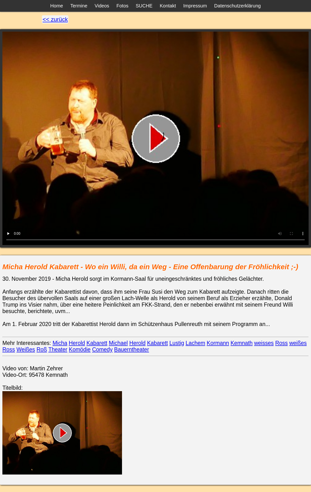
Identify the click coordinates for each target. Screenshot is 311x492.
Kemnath (242, 343)
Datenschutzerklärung (237, 5)
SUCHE (144, 5)
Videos (102, 5)
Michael (118, 343)
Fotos (122, 5)
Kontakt (168, 5)
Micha (60, 343)
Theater (57, 349)
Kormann (218, 343)
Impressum (195, 5)
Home (56, 5)
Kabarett (97, 343)
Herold (77, 343)
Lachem (195, 343)
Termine (78, 5)
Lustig (176, 343)
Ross (281, 343)
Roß (42, 349)
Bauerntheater (131, 349)
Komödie (80, 349)
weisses (264, 343)
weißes (298, 343)
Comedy (102, 349)
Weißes (26, 349)
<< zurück (55, 19)
